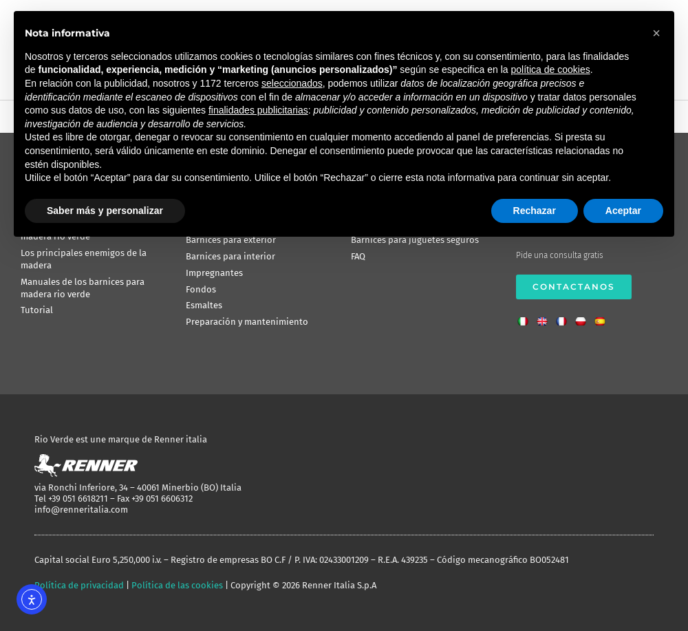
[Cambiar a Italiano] (526, 317)
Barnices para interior (230, 256)
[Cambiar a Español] (603, 317)
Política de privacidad (79, 585)
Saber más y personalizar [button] (105, 210)
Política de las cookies (177, 585)
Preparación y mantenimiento (247, 322)
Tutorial (37, 310)
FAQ (358, 256)
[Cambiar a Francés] (564, 317)
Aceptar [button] (623, 210)
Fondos (201, 289)
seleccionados (292, 83)
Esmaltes (204, 305)
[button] (656, 33)
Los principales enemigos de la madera (84, 259)
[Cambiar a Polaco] (584, 317)
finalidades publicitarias (258, 110)
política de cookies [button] (550, 69)
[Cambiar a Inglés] (545, 317)
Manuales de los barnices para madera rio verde (82, 288)
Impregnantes (214, 273)
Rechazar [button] (534, 210)
